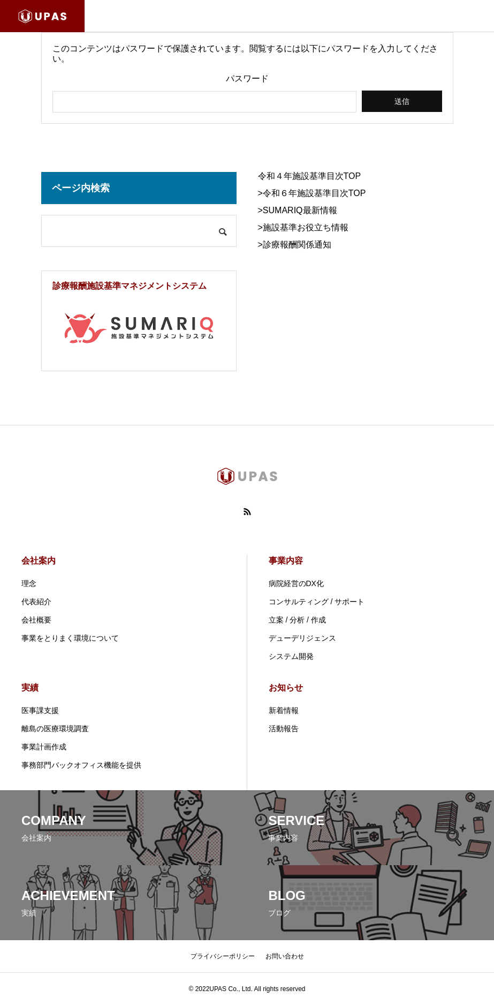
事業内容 (286, 560)
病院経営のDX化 (296, 583)
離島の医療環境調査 (55, 728)
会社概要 (36, 620)
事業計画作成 (43, 746)
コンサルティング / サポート (317, 601)
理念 (28, 583)
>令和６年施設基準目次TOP (312, 193)
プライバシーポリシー (223, 956)
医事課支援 (40, 710)
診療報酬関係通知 (297, 244)
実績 (30, 687)
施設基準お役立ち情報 (305, 227)
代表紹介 (36, 601)
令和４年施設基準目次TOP (309, 176)
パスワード (247, 78)
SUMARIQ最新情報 (300, 210)
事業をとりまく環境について (70, 638)
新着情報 (284, 710)
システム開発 (291, 656)
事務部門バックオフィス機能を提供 (81, 765)
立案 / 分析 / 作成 (297, 620)
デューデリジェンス (302, 638)
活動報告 (284, 728)
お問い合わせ (284, 956)
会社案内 (38, 560)
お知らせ (286, 687)
